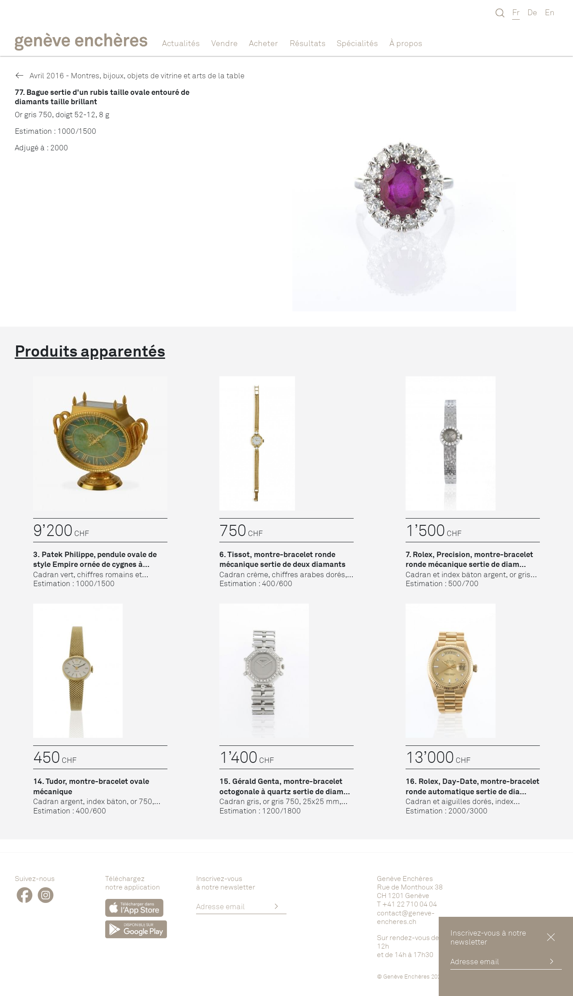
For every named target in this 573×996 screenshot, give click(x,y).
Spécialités (357, 43)
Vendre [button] (224, 43)
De (532, 12)
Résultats (307, 43)
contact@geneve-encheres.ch (406, 917)
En (550, 12)
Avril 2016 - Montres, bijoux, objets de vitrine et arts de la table (129, 75)
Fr (516, 12)
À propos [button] (405, 43)
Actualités (181, 43)
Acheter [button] (263, 43)
